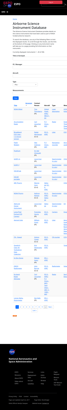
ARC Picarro (18, 183)
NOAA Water (18, 109)
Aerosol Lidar (18, 220)
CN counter (56, 237)
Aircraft (15, 73)
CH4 (65, 183)
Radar (54, 122)
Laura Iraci (37, 159)
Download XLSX (15, 316)
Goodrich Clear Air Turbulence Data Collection (18, 249)
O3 (65, 204)
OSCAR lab (17, 171)
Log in (51, 2)
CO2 (65, 132)
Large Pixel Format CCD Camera (18, 214)
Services (30, 372)
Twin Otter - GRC (46, 287)
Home (15, 19)
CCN (65, 237)
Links (42, 372)
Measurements (18, 90)
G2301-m (17, 159)
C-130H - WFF (46, 292)
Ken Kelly (37, 298)
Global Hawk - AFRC (46, 111)
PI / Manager (17, 64)
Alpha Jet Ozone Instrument (18, 206)
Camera (54, 212)
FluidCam (17, 151)
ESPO (17, 4)
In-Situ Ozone (18, 258)
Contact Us (45, 403)
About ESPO (19, 378)
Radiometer (56, 266)
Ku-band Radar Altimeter (17, 276)
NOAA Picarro (18, 193)
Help (42, 384)
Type (14, 82)
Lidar (54, 132)
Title (15, 105)
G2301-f (16, 165)
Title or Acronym (19, 56)
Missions (18, 375)
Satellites (31, 384)
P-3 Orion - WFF (46, 124)
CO (65, 171)
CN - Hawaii (18, 237)
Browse (43, 381)
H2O (65, 109)
